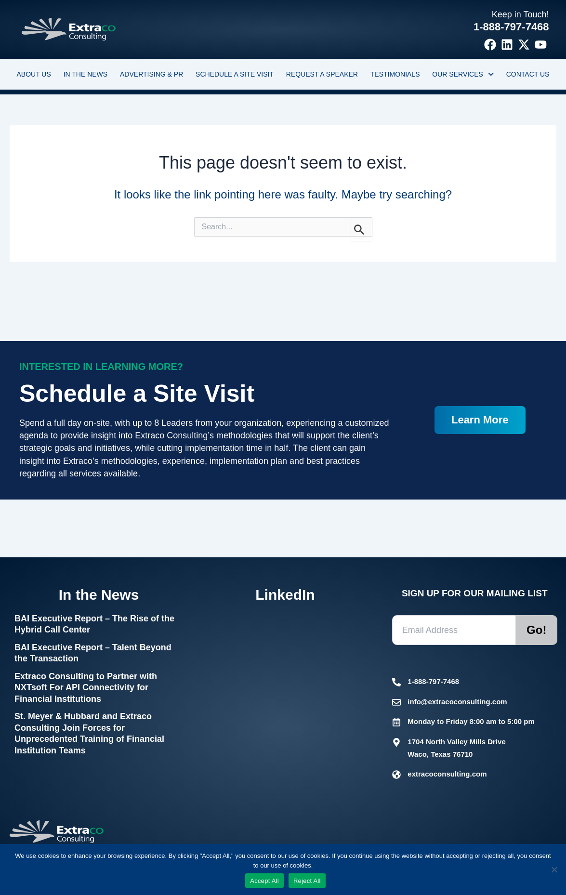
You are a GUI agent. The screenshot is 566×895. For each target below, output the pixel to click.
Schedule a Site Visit (235, 74)
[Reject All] (554, 869)
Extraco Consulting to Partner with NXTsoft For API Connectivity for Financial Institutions (85, 687)
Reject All (307, 880)
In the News (86, 74)
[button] (463, 74)
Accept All (264, 880)
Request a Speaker (322, 74)
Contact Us (528, 74)
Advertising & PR (151, 74)
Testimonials (395, 74)
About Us (33, 74)
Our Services (463, 74)
